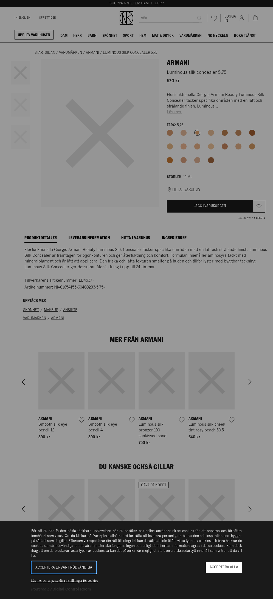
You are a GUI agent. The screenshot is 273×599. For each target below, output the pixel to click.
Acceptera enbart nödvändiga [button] (63, 567)
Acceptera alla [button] (224, 567)
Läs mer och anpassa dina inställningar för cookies (64, 581)
